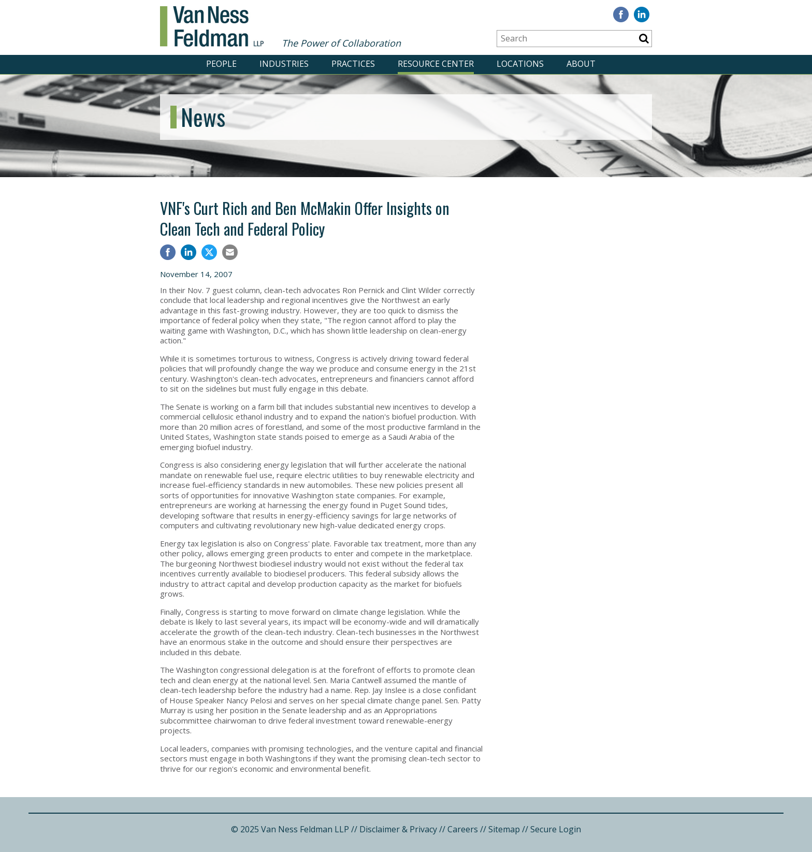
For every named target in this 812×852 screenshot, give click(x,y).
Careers (462, 829)
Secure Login (555, 829)
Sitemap (504, 829)
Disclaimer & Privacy (398, 829)
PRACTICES (353, 63)
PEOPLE (221, 63)
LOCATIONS (520, 63)
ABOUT (581, 63)
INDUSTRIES (284, 63)
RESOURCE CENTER (436, 63)
